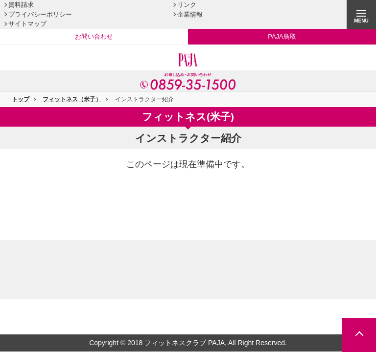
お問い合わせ (94, 36)
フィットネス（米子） (72, 99)
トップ (20, 99)
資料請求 (21, 4)
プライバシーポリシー (40, 14)
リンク (186, 4)
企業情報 (190, 14)
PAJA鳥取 (282, 36)
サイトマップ (27, 23)
